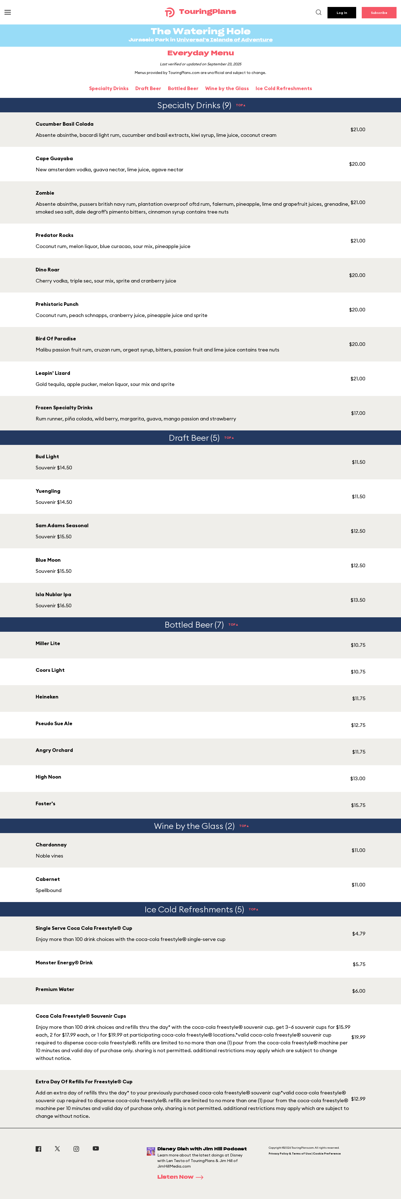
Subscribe (379, 13)
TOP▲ (241, 105)
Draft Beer (148, 88)
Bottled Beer (183, 88)
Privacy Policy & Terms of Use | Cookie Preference (305, 1153)
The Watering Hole (201, 32)
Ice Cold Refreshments (284, 88)
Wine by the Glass (227, 88)
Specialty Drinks (109, 88)
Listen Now (182, 1177)
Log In (342, 13)
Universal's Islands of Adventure (225, 40)
